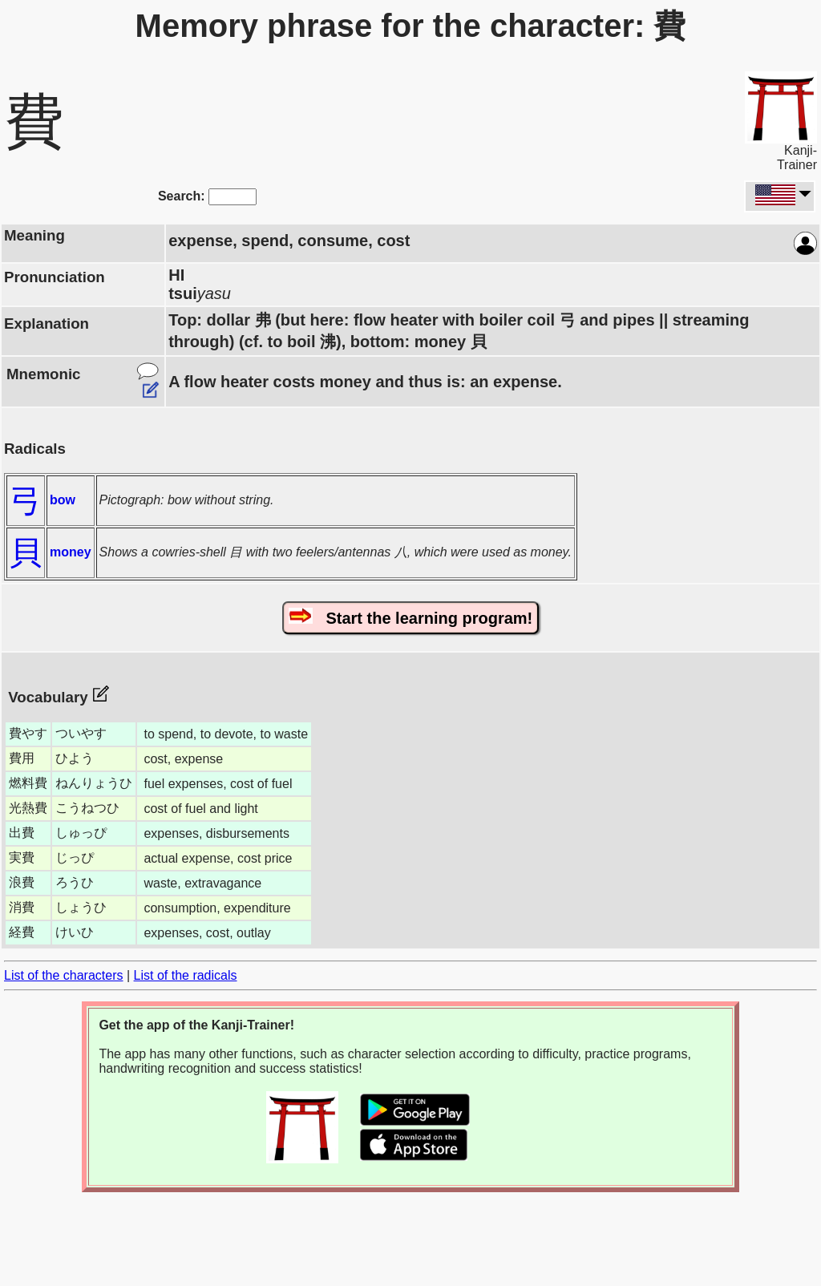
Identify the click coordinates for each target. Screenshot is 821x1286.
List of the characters (63, 975)
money (70, 552)
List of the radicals (185, 975)
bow (62, 500)
